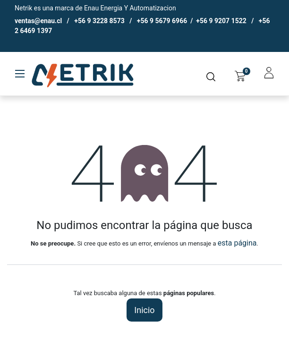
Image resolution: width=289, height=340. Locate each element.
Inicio (144, 310)
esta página (237, 242)
